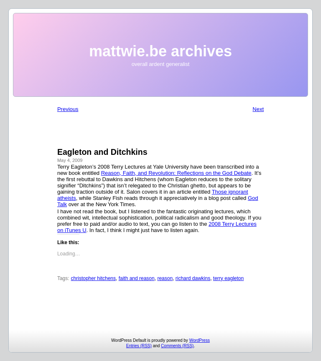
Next (258, 109)
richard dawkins (193, 278)
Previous (68, 109)
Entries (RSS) (139, 345)
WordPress (199, 340)
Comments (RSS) (177, 345)
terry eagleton (228, 278)
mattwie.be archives (160, 51)
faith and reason (137, 278)
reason (165, 278)
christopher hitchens (93, 278)
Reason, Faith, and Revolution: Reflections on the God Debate (176, 173)
